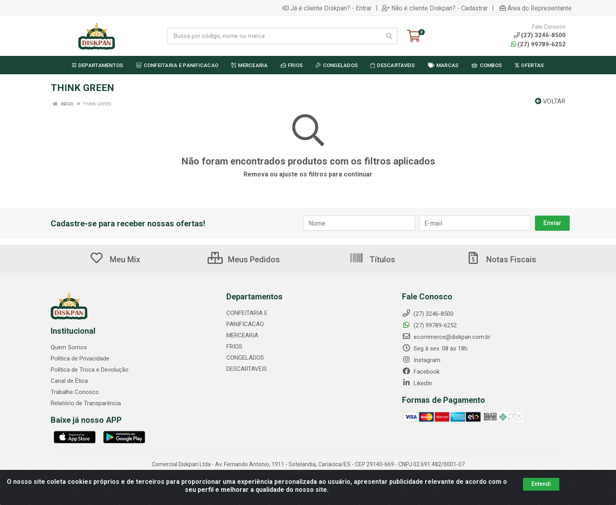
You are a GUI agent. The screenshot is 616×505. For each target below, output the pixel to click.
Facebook (421, 371)
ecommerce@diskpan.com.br (446, 337)
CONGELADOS (245, 357)
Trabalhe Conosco (75, 392)
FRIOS (234, 346)
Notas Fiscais (501, 259)
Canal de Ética (69, 380)
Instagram (421, 360)
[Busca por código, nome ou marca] (274, 36)
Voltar (550, 101)
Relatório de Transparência (86, 403)
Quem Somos (69, 347)
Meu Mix (114, 259)
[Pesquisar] (389, 36)
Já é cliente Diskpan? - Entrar (327, 8)
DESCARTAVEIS (246, 368)
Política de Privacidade (80, 358)
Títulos (372, 259)
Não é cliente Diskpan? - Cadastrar (435, 8)
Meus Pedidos (244, 259)
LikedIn (417, 383)
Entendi (541, 484)
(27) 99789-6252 (538, 44)
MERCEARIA (242, 335)
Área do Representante (535, 8)
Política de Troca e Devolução (90, 369)
